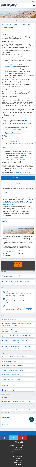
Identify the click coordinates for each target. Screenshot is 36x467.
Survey (18, 183)
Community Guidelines (18, 452)
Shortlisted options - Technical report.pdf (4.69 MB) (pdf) (17, 335)
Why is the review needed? (10, 361)
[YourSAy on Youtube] (22, 437)
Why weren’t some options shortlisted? (13, 390)
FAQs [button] (17, 353)
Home (5, 20)
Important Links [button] (17, 407)
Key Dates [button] (17, 271)
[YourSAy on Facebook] (4, 437)
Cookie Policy (18, 460)
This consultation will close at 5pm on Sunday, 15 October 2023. (17, 281)
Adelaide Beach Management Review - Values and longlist (17, 401)
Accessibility (18, 454)
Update (4, 192)
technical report (14, 143)
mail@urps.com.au (23, 157)
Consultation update (18, 178)
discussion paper (14, 141)
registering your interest (11, 151)
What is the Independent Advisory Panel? (13, 370)
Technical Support (18, 456)
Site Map (18, 458)
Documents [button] (17, 315)
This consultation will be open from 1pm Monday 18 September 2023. (18, 275)
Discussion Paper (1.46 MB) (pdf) (11, 319)
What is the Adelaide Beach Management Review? (15, 356)
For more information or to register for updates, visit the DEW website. (17, 409)
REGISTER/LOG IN (18, 264)
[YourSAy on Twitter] (13, 437)
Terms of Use (18, 447)
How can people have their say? (11, 374)
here (28, 211)
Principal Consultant (6, 417)
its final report (19, 172)
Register (18, 433)
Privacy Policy (18, 450)
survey (13, 150)
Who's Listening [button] (17, 412)
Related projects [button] (17, 394)
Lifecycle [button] (17, 288)
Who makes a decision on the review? (12, 379)
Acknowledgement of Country (18, 445)
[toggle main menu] (34, 5)
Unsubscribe (18, 464)
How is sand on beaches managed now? (13, 365)
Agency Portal (18, 462)
